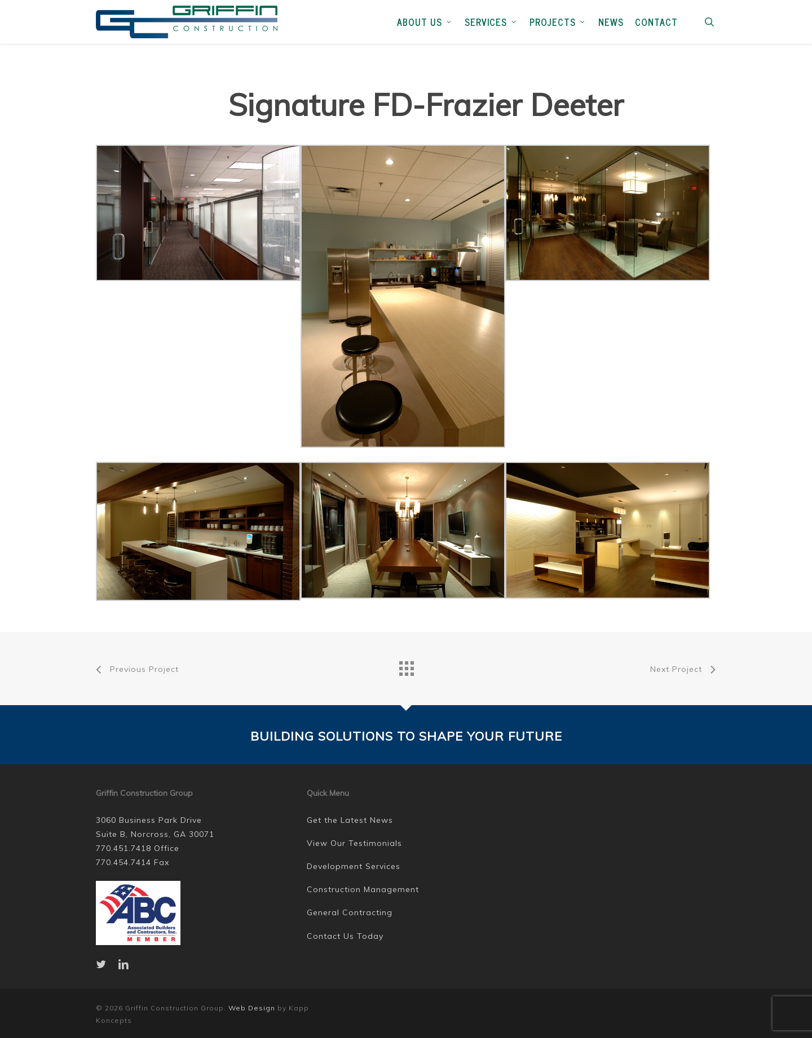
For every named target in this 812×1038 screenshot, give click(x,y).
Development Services (353, 866)
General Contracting (349, 912)
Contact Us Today (345, 936)
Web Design (251, 1008)
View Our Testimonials (354, 843)
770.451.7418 (123, 848)
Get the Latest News (350, 820)
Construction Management (363, 889)
